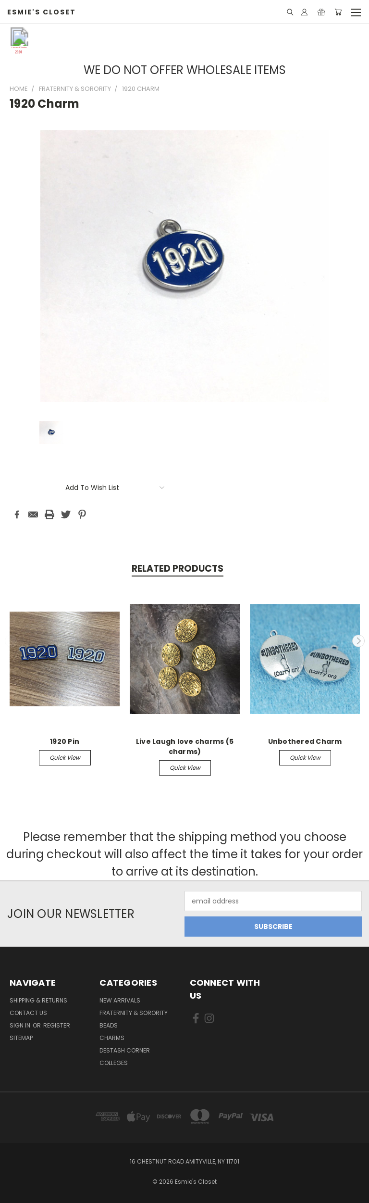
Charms (111, 1038)
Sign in (21, 1025)
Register (56, 1025)
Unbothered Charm (305, 741)
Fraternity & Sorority (133, 1013)
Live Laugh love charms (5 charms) (185, 746)
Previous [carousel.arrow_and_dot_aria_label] (11, 641)
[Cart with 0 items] (338, 12)
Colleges (113, 1063)
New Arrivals (119, 1000)
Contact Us (28, 1013)
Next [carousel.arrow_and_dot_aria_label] (358, 641)
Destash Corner (124, 1050)
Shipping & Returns (38, 1000)
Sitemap (21, 1038)
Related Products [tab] (177, 568)
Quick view (64, 757)
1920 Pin (64, 741)
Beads (108, 1025)
